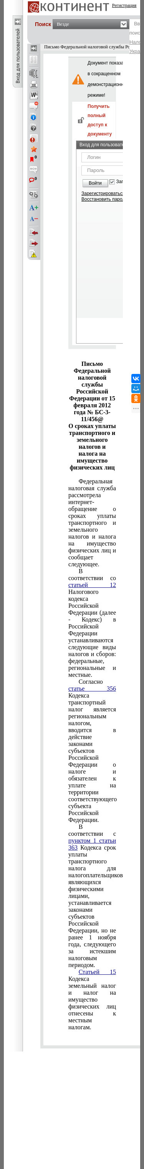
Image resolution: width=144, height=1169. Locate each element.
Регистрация (124, 5)
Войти (95, 183)
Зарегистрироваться (103, 193)
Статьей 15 (97, 972)
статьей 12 (92, 585)
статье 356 (92, 688)
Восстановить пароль (104, 199)
